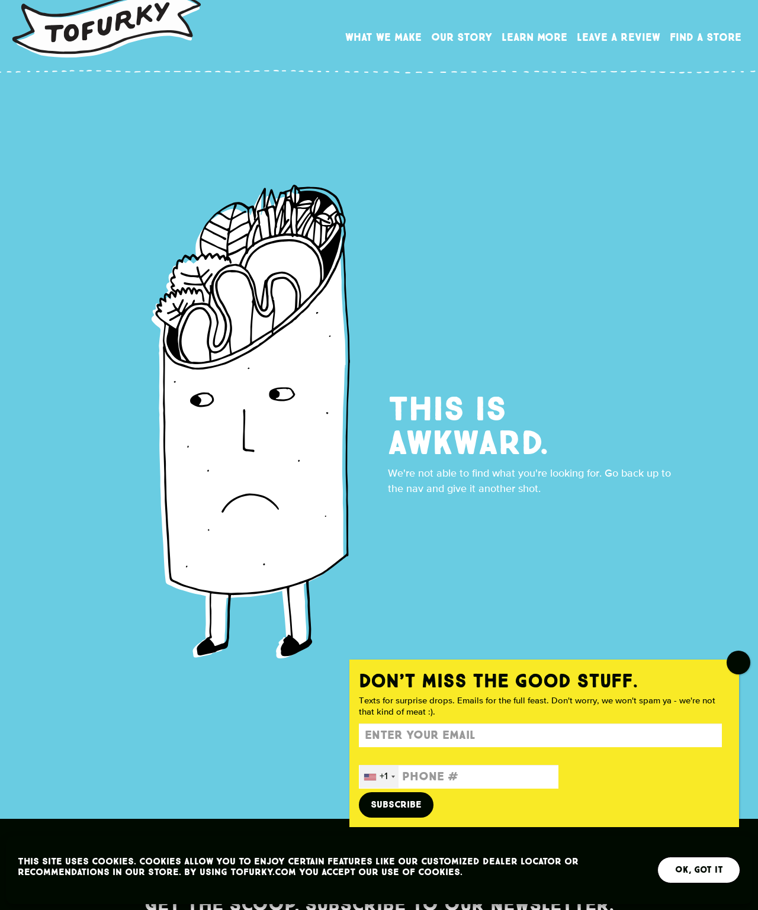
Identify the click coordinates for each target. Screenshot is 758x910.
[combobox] (379, 777)
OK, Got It (699, 870)
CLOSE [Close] (738, 662)
